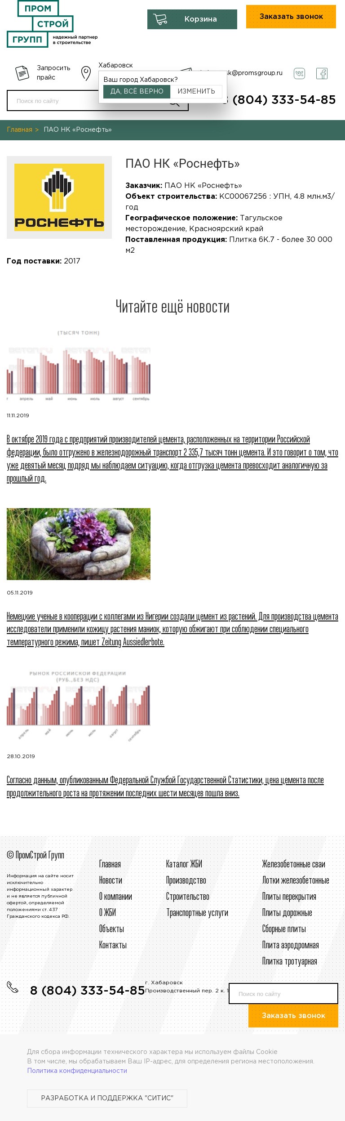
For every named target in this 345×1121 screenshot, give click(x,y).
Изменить (196, 91)
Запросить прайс (53, 73)
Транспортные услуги (197, 913)
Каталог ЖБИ (184, 864)
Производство (186, 880)
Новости (110, 880)
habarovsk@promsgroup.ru (241, 73)
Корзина (201, 19)
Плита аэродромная (290, 945)
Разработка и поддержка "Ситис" (107, 1098)
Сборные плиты (284, 929)
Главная (19, 130)
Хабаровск (115, 65)
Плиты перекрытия (289, 897)
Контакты (113, 945)
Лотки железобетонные (295, 880)
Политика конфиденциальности (77, 1071)
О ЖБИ (107, 913)
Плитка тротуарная (289, 961)
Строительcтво (187, 897)
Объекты (111, 929)
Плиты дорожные (287, 913)
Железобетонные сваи (293, 864)
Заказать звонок (291, 16)
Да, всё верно (137, 91)
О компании (115, 897)
